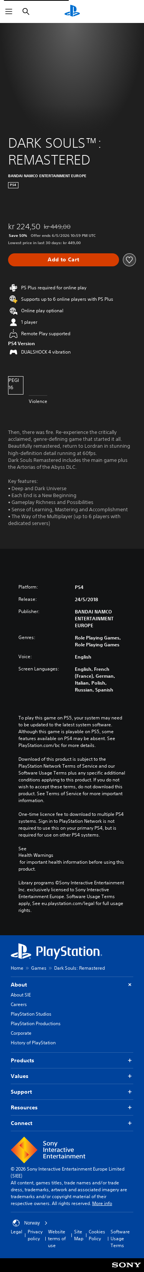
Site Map (78, 1235)
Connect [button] (72, 1123)
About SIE (21, 995)
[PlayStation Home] (72, 11)
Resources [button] (72, 1107)
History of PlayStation (33, 1042)
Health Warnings (35, 855)
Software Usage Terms (120, 1238)
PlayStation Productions (36, 1023)
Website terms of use (57, 1238)
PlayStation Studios (31, 1014)
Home (17, 968)
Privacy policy (35, 1235)
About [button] (72, 985)
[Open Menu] (8, 11)
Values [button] (72, 1076)
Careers (19, 1004)
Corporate (21, 1033)
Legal (16, 1231)
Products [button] (72, 1060)
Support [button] (72, 1092)
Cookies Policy (97, 1235)
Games (38, 968)
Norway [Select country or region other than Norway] (30, 1223)
